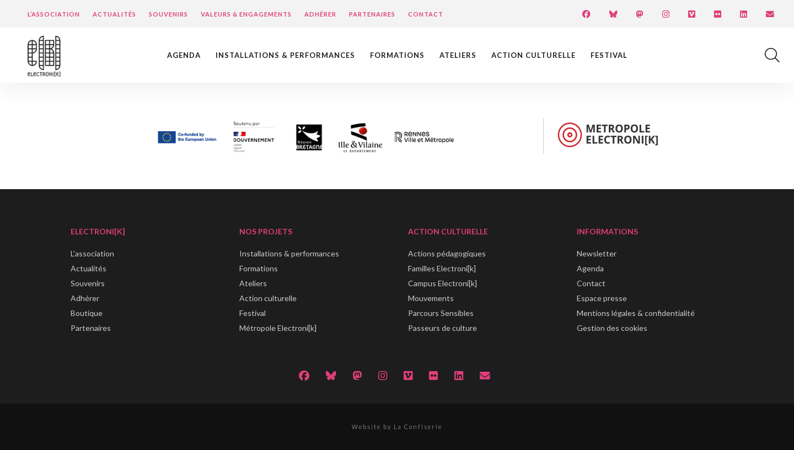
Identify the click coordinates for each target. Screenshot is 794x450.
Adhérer (320, 14)
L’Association (54, 14)
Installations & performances (285, 55)
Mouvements (431, 298)
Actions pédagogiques (447, 253)
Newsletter (596, 253)
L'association (92, 253)
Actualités (114, 14)
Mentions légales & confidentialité (636, 313)
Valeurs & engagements (246, 14)
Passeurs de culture (442, 328)
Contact (425, 14)
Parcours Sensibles (441, 313)
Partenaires (372, 14)
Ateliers (457, 55)
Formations (397, 55)
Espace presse (602, 298)
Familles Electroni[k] (442, 268)
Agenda (184, 55)
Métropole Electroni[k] (277, 328)
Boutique (87, 313)
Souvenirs (168, 14)
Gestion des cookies (612, 328)
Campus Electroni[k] (442, 283)
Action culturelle (533, 55)
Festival (609, 55)
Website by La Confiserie (397, 426)
